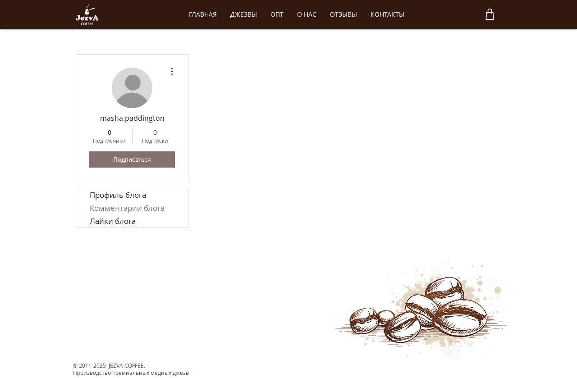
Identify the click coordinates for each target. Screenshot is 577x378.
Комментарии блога (127, 208)
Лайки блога (113, 221)
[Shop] (489, 14)
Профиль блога (118, 195)
